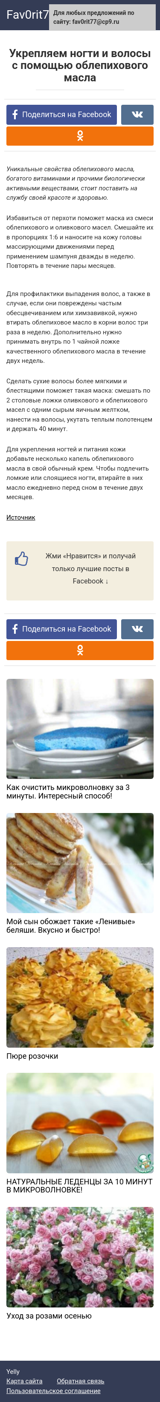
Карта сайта (24, 1381)
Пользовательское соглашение (53, 1391)
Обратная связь (80, 1381)
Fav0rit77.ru (38, 15)
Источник (20, 517)
